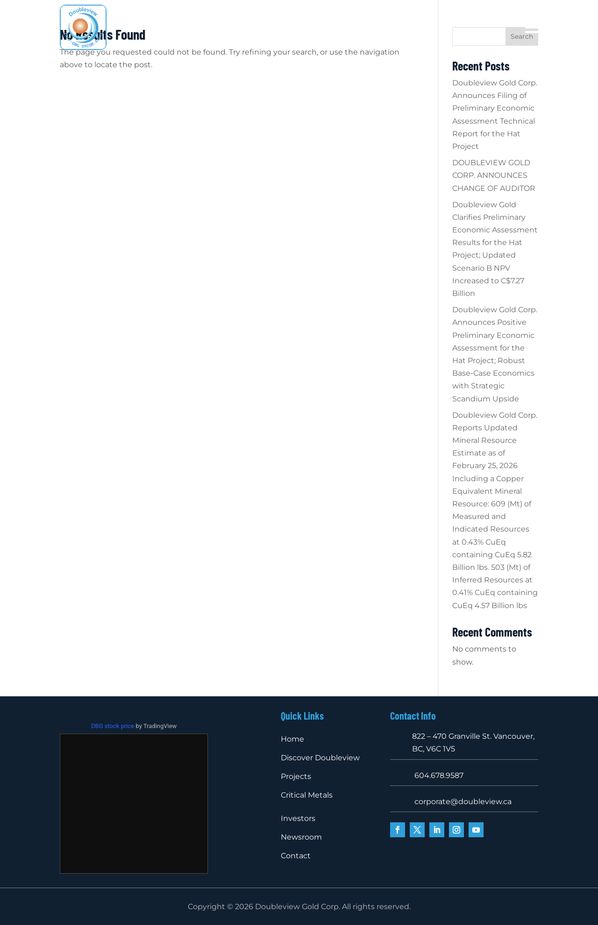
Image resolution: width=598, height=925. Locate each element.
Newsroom (279, 35)
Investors (408, 21)
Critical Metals (356, 21)
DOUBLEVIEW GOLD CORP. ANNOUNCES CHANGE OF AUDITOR (493, 175)
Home (175, 21)
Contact (324, 35)
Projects (297, 21)
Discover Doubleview (234, 21)
